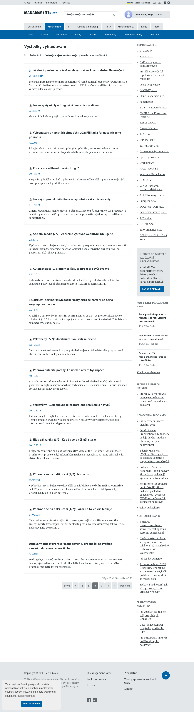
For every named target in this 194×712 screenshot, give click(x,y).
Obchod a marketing (87, 26)
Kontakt (66, 2)
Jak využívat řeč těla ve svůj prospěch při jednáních (153, 615)
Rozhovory (110, 34)
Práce (156, 26)
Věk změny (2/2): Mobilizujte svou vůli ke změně (64, 339)
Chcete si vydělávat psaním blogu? (56, 168)
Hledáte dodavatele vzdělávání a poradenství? (153, 257)
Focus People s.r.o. (150, 84)
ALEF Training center (152, 195)
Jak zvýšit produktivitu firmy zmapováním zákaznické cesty (71, 199)
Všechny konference (148, 372)
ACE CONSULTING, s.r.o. (153, 212)
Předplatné (51, 2)
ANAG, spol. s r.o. (149, 168)
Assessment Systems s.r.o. (154, 151)
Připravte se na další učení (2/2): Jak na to (61, 474)
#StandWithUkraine (138, 3)
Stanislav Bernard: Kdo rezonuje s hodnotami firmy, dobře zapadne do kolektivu (153, 399)
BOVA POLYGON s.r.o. (152, 206)
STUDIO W (146, 50)
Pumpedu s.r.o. (148, 201)
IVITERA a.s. (52, 673)
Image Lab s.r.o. (149, 128)
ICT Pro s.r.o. (147, 224)
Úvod (30, 34)
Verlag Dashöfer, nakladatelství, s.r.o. (151, 187)
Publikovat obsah (96, 679)
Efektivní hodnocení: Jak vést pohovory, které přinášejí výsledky (153, 588)
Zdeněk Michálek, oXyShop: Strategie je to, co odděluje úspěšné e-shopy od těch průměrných (154, 456)
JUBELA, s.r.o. (147, 180)
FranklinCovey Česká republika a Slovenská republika (152, 75)
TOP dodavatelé (147, 45)
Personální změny (133, 34)
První (67, 585)
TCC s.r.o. (145, 134)
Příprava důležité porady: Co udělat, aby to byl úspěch (68, 370)
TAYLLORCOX (148, 122)
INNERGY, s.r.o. (148, 90)
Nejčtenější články (148, 516)
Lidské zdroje (34, 26)
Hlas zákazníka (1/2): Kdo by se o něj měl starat (64, 439)
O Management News (99, 673)
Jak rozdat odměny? (151, 558)
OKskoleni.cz (147, 162)
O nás (27, 2)
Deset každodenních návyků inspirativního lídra (152, 628)
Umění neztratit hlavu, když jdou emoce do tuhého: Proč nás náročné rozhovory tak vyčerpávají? (154, 546)
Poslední (125, 585)
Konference (61, 34)
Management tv (126, 26)
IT (69, 26)
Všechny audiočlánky (148, 507)
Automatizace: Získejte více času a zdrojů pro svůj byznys (71, 268)
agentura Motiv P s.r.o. (152, 174)
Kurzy (144, 26)
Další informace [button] (26, 696)
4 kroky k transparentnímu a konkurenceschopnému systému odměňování (153, 527)
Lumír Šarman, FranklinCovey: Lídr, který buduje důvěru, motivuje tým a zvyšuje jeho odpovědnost (154, 438)
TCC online (146, 218)
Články (44, 34)
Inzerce (38, 2)
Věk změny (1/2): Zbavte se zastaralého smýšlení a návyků (71, 405)
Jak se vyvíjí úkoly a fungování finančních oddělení (66, 105)
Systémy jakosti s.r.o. (151, 157)
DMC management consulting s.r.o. (150, 64)
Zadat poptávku (152, 289)
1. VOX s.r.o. (146, 56)
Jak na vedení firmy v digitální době (152, 422)
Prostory (154, 34)
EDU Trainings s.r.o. (151, 229)
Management (54, 26)
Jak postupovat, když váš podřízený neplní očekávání (153, 641)
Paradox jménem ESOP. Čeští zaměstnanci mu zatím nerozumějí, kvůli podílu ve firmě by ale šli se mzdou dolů (153, 571)
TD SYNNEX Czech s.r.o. (153, 107)
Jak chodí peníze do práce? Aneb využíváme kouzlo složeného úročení (78, 70)
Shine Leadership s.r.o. (152, 96)
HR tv (108, 26)
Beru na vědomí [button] (31, 703)
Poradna (93, 34)
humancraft (146, 101)
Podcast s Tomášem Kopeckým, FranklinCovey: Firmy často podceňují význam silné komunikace (154, 473)
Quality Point (147, 140)
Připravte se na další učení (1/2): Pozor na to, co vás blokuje (72, 509)
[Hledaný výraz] (87, 14)
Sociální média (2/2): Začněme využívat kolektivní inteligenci (73, 234)
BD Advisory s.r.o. (149, 145)
